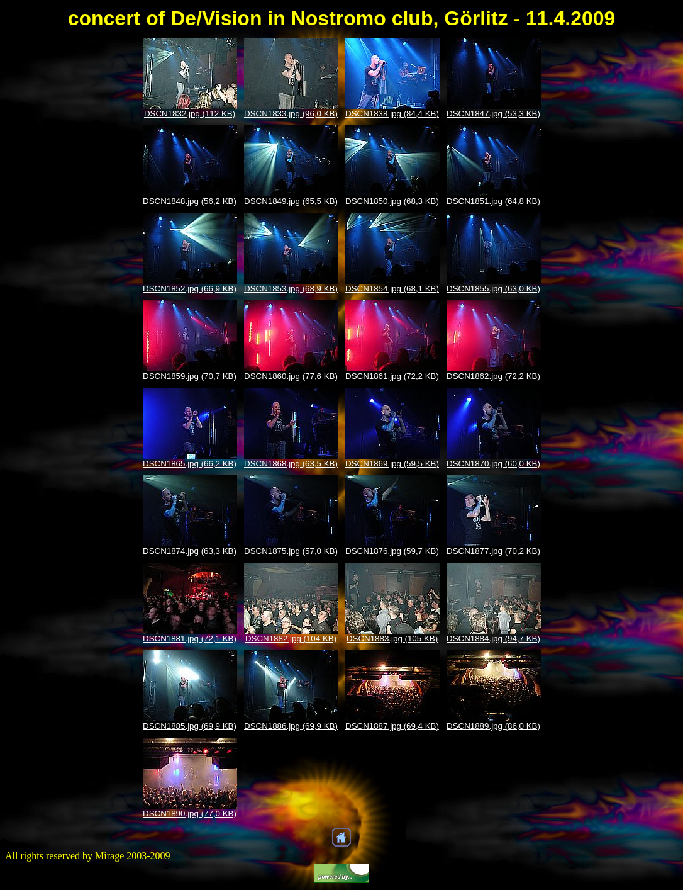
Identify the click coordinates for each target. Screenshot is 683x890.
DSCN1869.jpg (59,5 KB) (392, 463)
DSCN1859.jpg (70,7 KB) (189, 376)
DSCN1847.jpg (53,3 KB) (493, 113)
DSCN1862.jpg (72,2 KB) (493, 376)
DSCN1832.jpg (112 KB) (189, 113)
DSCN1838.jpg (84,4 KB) (392, 113)
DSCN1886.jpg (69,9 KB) (291, 726)
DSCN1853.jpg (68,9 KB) (291, 288)
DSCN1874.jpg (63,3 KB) (189, 551)
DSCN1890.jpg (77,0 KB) (189, 813)
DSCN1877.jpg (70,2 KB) (493, 551)
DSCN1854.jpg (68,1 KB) (392, 288)
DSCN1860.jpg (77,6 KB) (291, 376)
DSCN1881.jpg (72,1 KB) (189, 638)
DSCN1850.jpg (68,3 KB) (392, 201)
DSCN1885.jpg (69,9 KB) (189, 726)
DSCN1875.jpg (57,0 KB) (291, 551)
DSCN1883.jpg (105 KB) (392, 638)
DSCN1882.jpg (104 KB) (290, 638)
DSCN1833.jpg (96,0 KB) (291, 113)
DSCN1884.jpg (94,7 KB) (493, 638)
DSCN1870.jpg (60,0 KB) (493, 463)
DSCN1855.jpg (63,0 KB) (493, 288)
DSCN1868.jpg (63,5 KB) (291, 463)
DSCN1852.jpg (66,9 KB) (189, 288)
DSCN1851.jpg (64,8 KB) (493, 201)
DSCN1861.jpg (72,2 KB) (392, 376)
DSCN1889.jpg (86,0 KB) (493, 726)
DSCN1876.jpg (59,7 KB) (392, 551)
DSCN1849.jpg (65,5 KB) (291, 201)
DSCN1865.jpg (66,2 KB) (189, 463)
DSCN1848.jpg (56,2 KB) (189, 201)
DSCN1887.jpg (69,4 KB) (392, 726)
